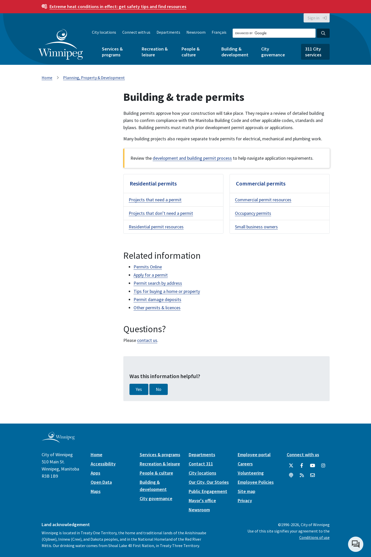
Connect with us (136, 32)
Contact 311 (201, 464)
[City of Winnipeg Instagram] (323, 465)
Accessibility (103, 464)
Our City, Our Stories (209, 482)
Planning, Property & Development (94, 77)
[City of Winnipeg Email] (312, 475)
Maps (96, 491)
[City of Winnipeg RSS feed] (301, 475)
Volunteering (251, 473)
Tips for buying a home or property (167, 291)
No (158, 389)
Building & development (234, 52)
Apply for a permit (151, 275)
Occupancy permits (253, 213)
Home (47, 77)
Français (219, 32)
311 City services (313, 52)
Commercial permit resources (263, 200)
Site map (246, 491)
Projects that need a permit (155, 200)
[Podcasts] (291, 475)
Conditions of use (314, 537)
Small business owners (256, 227)
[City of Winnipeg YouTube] (312, 465)
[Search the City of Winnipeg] (274, 33)
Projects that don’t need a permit (161, 213)
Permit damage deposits (157, 299)
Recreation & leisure (155, 52)
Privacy (245, 500)
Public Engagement (208, 491)
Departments (168, 32)
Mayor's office (202, 500)
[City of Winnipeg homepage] (58, 441)
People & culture (191, 52)
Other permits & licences (157, 308)
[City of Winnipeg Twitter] (291, 465)
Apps (95, 473)
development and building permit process (192, 158)
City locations (104, 32)
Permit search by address (158, 283)
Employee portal (254, 454)
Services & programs (112, 52)
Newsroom (196, 32)
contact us (147, 340)
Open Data (101, 482)
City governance (273, 52)
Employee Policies (256, 482)
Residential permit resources (156, 227)
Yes (139, 389)
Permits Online (148, 267)
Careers (245, 464)
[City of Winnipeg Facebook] (301, 465)
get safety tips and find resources (118, 6)
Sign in (313, 17)
